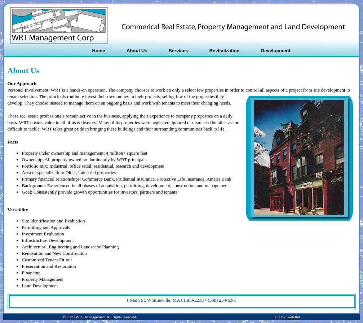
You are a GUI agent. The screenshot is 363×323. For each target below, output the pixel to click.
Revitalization (224, 50)
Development (276, 50)
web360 (293, 317)
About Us (137, 50)
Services (178, 50)
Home (98, 50)
